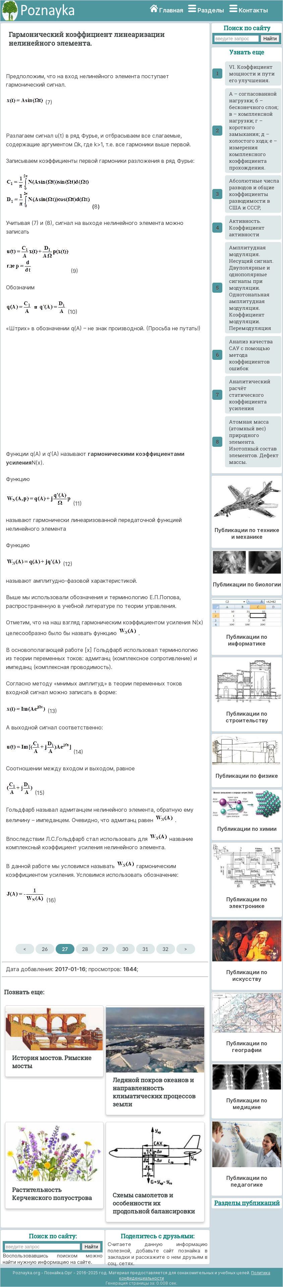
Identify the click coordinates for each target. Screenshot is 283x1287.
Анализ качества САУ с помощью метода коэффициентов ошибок (251, 355)
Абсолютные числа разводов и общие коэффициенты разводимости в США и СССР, (254, 194)
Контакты (253, 10)
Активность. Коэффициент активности (247, 228)
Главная (171, 10)
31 (145, 949)
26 (45, 949)
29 (105, 949)
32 (165, 949)
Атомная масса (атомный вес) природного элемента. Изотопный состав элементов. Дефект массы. (254, 441)
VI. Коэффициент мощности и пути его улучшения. (252, 73)
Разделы (210, 10)
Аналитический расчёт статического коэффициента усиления (249, 395)
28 (85, 949)
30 (125, 949)
